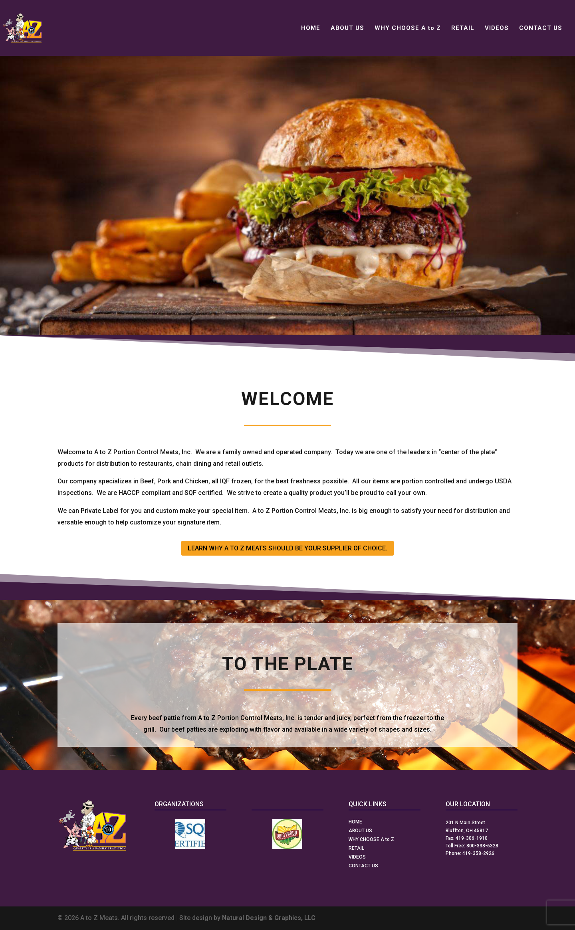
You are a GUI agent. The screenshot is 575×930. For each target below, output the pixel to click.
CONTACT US (540, 28)
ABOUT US (347, 28)
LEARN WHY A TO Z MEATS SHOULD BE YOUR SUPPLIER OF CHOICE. (287, 548)
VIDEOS (497, 28)
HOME (310, 28)
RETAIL (462, 28)
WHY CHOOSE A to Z (408, 28)
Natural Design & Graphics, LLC (268, 918)
